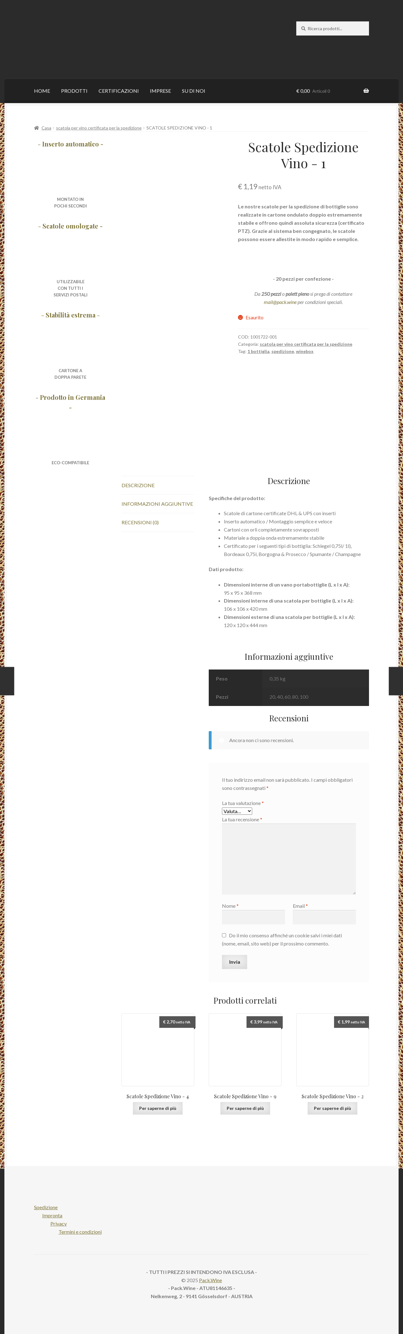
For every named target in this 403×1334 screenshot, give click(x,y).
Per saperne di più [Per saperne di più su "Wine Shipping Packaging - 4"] (157, 1108)
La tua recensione (242, 819)
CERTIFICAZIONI (119, 91)
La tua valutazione (243, 803)
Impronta (52, 1215)
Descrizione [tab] (138, 485)
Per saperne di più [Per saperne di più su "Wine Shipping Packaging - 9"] (245, 1108)
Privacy (58, 1224)
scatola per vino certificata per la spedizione (99, 127)
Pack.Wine (210, 1280)
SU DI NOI (193, 91)
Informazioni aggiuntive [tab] (157, 504)
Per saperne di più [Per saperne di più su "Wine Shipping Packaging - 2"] (332, 1108)
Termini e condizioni (80, 1232)
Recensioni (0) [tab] (140, 522)
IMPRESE (160, 91)
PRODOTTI (74, 91)
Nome (230, 906)
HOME (42, 91)
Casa (46, 127)
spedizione (282, 351)
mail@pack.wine (280, 302)
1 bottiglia (258, 351)
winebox (305, 351)
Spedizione (46, 1207)
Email (300, 906)
